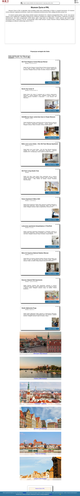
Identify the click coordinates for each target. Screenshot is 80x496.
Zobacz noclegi (52, 82)
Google (24, 492)
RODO (50, 494)
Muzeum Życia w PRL (40, 488)
